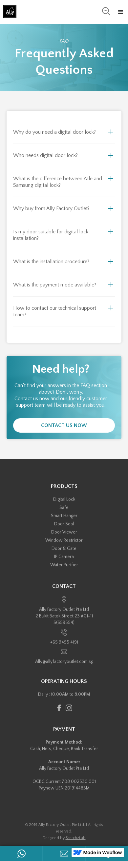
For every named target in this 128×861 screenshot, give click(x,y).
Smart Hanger (64, 520)
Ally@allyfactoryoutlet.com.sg (64, 666)
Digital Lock (64, 504)
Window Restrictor (64, 545)
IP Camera (64, 561)
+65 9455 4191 (64, 646)
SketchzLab (76, 838)
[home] (8, 11)
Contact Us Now (64, 425)
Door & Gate (64, 553)
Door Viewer (64, 536)
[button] (121, 12)
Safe (64, 512)
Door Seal (64, 528)
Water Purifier (64, 569)
